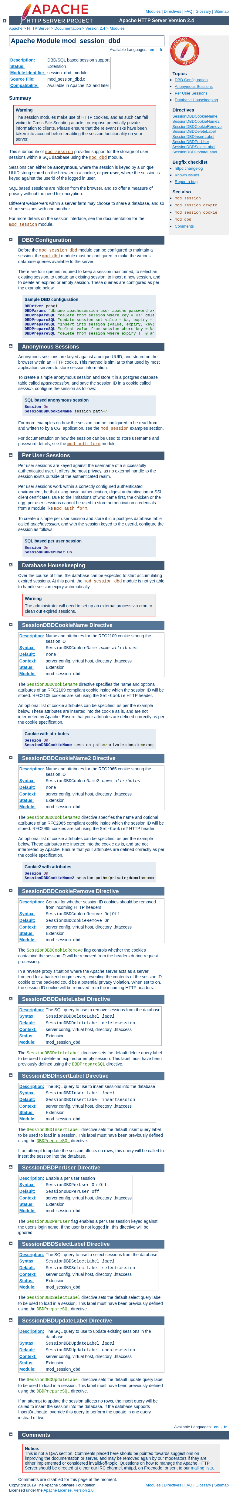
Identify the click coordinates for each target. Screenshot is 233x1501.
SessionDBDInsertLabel (193, 136)
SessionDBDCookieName (195, 116)
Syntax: (27, 647)
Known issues (187, 175)
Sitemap (221, 11)
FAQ (188, 11)
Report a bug (186, 181)
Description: (22, 60)
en (152, 49)
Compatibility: (24, 85)
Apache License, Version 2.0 (68, 1490)
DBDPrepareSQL (88, 1064)
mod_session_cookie (196, 212)
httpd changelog (189, 168)
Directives (172, 11)
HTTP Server (38, 28)
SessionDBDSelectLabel (193, 147)
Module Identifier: (28, 72)
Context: (28, 661)
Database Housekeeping (196, 100)
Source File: (22, 79)
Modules (153, 11)
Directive (101, 625)
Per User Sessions (191, 93)
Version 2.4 (95, 28)
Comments (184, 226)
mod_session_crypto (196, 205)
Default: (27, 654)
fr (161, 49)
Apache (15, 28)
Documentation (67, 28)
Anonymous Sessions (194, 86)
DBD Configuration (191, 80)
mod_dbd (98, 157)
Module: (27, 673)
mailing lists (202, 1468)
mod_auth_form (83, 444)
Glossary (203, 11)
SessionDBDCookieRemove (197, 126)
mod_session (59, 151)
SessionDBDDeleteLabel (194, 131)
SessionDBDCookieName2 (196, 121)
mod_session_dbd (58, 250)
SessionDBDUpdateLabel (194, 152)
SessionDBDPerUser (190, 141)
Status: (17, 66)
